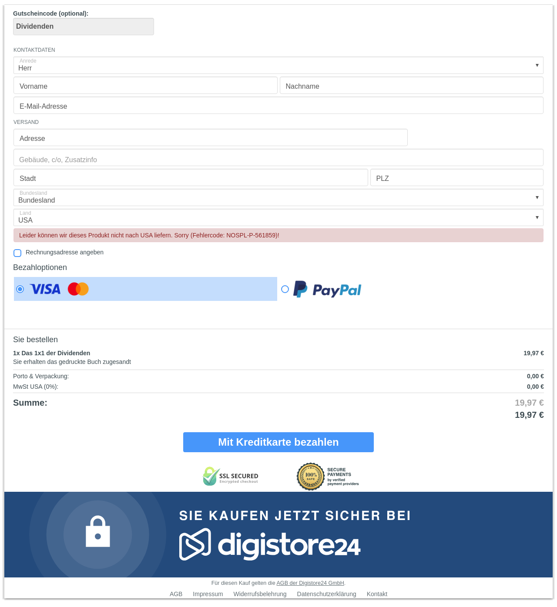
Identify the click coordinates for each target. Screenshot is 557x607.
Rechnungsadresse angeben (65, 252)
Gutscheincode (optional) (83, 22)
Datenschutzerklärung (326, 593)
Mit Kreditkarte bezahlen (278, 442)
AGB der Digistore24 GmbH (310, 583)
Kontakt (377, 593)
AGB (176, 593)
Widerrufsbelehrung (259, 593)
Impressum (208, 593)
